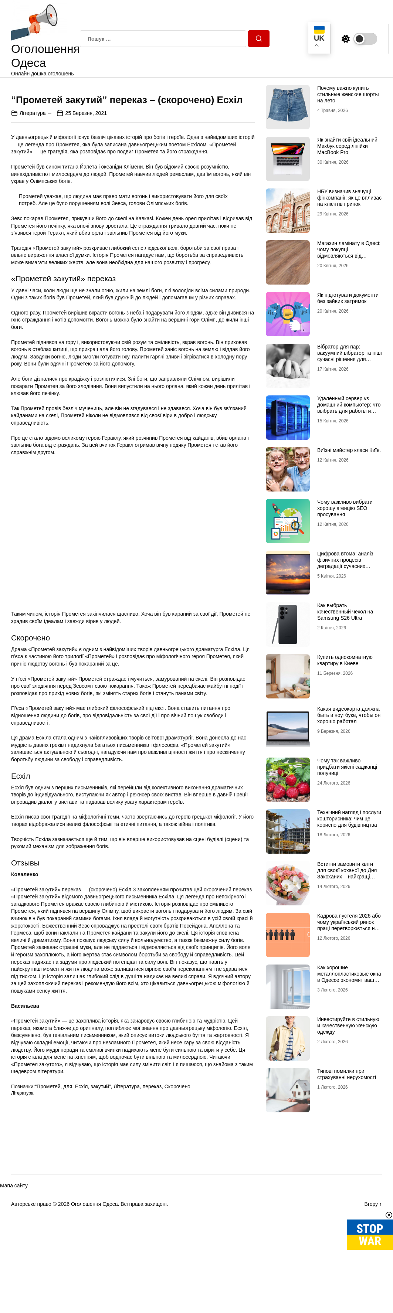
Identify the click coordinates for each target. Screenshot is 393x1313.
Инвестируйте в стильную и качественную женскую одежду (348, 1025)
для (67, 1218)
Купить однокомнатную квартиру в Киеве (345, 660)
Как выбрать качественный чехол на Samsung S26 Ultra (345, 611)
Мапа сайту (14, 1294)
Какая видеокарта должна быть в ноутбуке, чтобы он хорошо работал (348, 715)
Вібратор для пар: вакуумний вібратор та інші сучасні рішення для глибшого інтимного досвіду (349, 359)
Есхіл (81, 1218)
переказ (152, 1218)
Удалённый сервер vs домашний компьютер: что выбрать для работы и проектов (349, 407)
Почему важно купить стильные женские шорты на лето (348, 94)
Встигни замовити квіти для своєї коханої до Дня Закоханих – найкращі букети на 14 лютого (347, 873)
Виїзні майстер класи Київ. (349, 450)
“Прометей (47, 1218)
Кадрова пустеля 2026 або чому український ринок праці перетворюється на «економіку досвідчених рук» (349, 928)
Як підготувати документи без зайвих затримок (348, 298)
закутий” (101, 1218)
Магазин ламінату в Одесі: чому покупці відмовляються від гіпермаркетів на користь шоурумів (348, 255)
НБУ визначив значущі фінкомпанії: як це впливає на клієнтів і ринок (349, 197)
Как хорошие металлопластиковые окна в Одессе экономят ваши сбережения (349, 977)
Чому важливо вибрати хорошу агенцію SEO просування (345, 508)
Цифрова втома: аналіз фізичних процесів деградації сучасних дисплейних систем (345, 563)
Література (33, 244)
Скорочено (177, 1218)
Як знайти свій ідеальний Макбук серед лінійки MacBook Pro (347, 146)
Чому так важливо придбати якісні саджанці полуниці (347, 767)
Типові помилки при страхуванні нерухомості (346, 1074)
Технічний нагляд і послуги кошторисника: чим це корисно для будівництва (349, 818)
